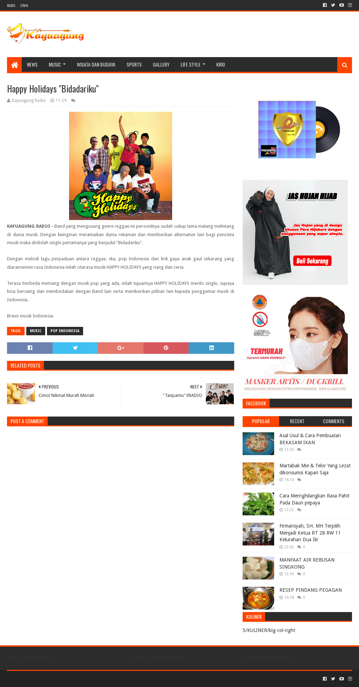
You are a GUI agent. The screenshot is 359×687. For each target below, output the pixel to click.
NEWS (32, 64)
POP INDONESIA (65, 331)
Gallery (161, 64)
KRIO (220, 64)
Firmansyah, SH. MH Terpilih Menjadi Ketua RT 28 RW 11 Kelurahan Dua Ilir (310, 532)
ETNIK (24, 5)
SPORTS (134, 64)
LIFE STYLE (191, 64)
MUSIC (55, 64)
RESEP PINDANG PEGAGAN (310, 590)
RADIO (11, 5)
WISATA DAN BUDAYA (96, 64)
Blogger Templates (86, 678)
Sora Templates (46, 678)
